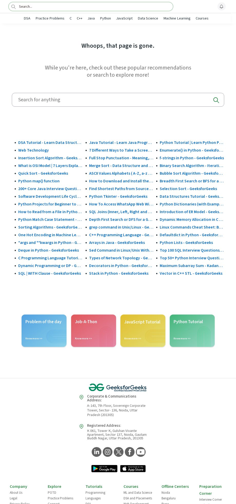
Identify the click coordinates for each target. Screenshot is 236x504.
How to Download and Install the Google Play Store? (121, 181)
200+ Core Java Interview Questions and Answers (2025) (50, 189)
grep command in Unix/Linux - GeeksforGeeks (121, 227)
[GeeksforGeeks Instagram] (106, 452)
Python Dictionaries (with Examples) (192, 204)
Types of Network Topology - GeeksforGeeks (121, 258)
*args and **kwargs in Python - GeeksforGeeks (50, 242)
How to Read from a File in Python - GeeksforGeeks (50, 212)
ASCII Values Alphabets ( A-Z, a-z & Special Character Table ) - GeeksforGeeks (121, 173)
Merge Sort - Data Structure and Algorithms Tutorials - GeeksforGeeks (121, 166)
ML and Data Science (138, 492)
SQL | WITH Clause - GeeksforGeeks (49, 273)
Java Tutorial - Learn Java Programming (121, 142)
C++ (79, 18)
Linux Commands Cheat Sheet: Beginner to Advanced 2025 (192, 227)
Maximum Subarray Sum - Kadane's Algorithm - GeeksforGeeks (192, 266)
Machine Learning (177, 18)
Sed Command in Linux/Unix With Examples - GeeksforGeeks (121, 250)
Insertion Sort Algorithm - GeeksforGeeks (50, 158)
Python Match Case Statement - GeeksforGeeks (50, 219)
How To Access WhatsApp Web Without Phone (121, 204)
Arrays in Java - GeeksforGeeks (117, 242)
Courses (202, 18)
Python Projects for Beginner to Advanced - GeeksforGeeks (50, 204)
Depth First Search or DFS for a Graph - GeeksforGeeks (121, 219)
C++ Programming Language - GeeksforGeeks (121, 235)
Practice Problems (49, 18)
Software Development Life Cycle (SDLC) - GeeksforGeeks (50, 196)
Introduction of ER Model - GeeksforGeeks (192, 212)
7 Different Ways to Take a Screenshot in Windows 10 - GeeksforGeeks (121, 150)
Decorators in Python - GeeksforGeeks (121, 266)
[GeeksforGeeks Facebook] (129, 452)
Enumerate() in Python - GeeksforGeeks (192, 150)
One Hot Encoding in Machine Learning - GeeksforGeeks (50, 235)
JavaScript (124, 18)
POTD (52, 492)
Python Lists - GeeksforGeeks (186, 242)
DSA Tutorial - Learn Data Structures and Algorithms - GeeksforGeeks (50, 142)
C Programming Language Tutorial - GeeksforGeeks (50, 258)
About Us (16, 492)
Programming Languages (95, 495)
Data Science (148, 18)
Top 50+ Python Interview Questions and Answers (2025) (192, 258)
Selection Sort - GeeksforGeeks (188, 189)
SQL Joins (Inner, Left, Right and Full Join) (121, 212)
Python (105, 18)
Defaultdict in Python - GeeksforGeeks (192, 235)
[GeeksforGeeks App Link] (104, 469)
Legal (13, 498)
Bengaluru (169, 498)
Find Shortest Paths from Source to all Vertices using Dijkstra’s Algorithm (121, 189)
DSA (27, 18)
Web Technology (33, 150)
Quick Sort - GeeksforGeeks (43, 173)
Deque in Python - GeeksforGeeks (48, 250)
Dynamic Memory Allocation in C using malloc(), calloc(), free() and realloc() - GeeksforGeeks (192, 219)
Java (91, 18)
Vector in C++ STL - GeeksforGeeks (191, 273)
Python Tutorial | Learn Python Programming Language (192, 142)
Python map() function (39, 181)
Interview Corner (210, 499)
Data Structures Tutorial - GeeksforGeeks (192, 196)
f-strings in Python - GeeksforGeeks (192, 158)
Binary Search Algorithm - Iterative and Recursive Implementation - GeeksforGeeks (192, 166)
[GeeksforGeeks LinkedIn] (95, 452)
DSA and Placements (138, 498)
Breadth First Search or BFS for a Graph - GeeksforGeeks (192, 181)
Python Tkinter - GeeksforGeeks (118, 196)
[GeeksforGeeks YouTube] (140, 452)
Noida (166, 492)
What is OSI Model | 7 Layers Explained (50, 166)
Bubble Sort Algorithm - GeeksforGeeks (192, 173)
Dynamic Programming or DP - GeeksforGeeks (50, 266)
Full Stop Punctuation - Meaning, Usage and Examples (121, 158)
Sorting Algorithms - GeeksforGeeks (50, 227)
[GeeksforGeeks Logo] (118, 387)
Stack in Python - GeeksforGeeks (118, 273)
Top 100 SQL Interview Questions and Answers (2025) (192, 250)
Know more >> (33, 338)
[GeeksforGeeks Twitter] (118, 452)
